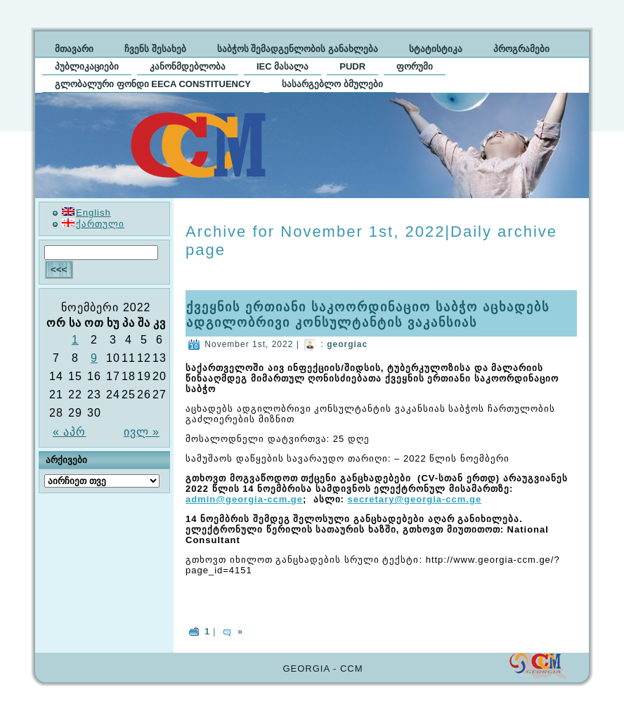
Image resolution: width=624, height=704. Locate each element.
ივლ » (142, 432)
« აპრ (69, 432)
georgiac (347, 344)
